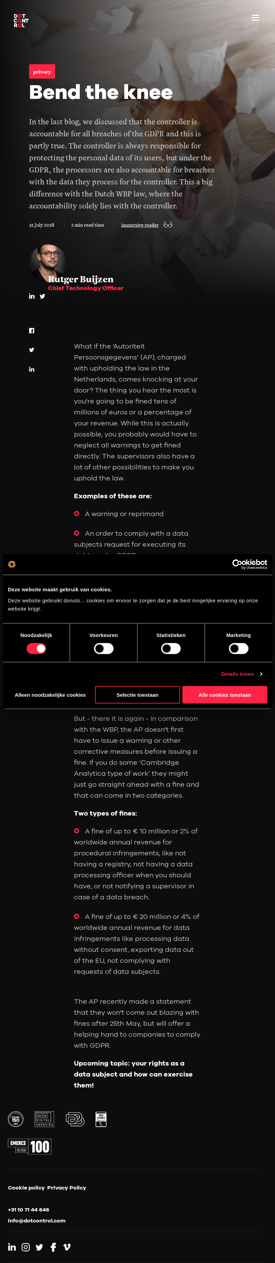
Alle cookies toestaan (225, 694)
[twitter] (42, 296)
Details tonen (237, 674)
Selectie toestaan (137, 694)
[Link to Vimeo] (67, 1247)
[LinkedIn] (32, 296)
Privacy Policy (66, 1187)
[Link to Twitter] (39, 1247)
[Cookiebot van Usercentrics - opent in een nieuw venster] (237, 564)
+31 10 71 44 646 (28, 1209)
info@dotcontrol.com (36, 1220)
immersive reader (140, 224)
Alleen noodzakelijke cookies (50, 694)
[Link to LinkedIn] (12, 1247)
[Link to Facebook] (53, 1247)
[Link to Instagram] (26, 1247)
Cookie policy (26, 1187)
